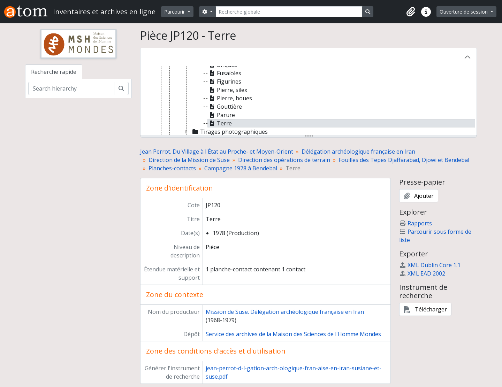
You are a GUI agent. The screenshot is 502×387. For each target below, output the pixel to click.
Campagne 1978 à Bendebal (240, 168)
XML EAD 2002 (422, 273)
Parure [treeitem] (221, 115)
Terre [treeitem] (220, 123)
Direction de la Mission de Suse (189, 160)
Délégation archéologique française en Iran (358, 151)
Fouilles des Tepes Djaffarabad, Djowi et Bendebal (404, 160)
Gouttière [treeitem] (225, 106)
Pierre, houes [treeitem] (230, 98)
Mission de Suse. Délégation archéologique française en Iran (285, 312)
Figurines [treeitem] (224, 81)
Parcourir (175, 11)
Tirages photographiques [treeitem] (229, 131)
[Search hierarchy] (71, 88)
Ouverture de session (464, 11)
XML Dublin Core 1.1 (430, 265)
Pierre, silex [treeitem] (227, 90)
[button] (410, 12)
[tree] (308, 101)
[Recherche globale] (289, 11)
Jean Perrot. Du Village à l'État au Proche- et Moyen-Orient (216, 151)
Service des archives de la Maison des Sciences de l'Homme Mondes (293, 334)
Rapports (415, 223)
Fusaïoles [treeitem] (224, 73)
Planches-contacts (172, 168)
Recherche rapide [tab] (53, 72)
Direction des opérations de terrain (284, 160)
